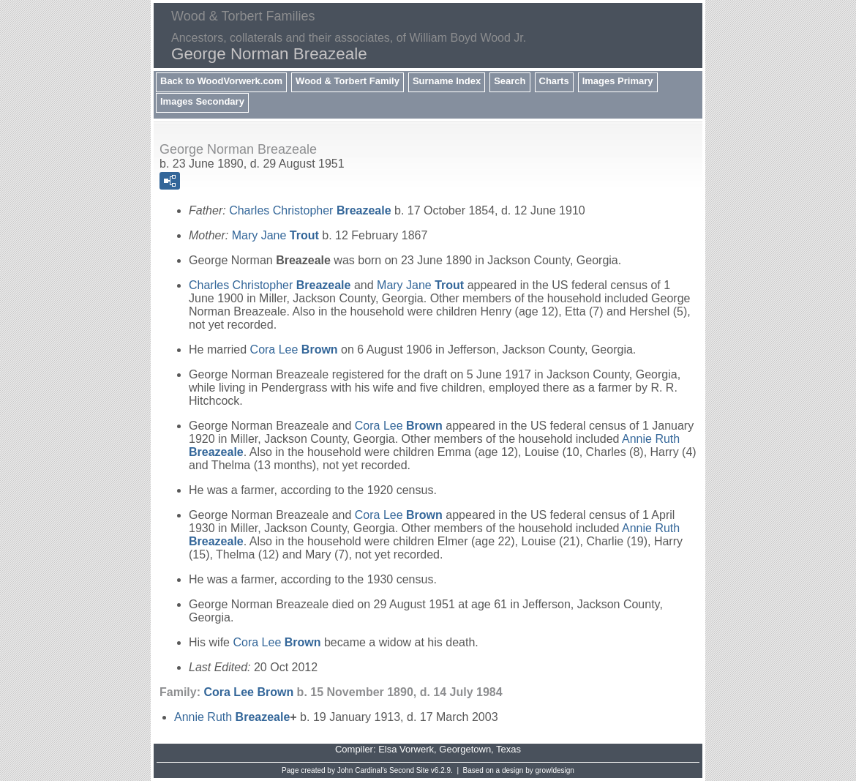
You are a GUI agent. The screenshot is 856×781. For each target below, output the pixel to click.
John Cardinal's (362, 770)
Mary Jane (275, 235)
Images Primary (617, 80)
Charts (554, 80)
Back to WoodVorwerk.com (221, 80)
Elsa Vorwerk (406, 749)
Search (509, 80)
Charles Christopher (310, 210)
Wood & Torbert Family (347, 80)
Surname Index (447, 80)
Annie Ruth (232, 717)
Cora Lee (294, 349)
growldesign (555, 770)
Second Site (409, 770)
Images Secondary (202, 101)
